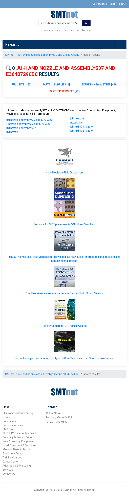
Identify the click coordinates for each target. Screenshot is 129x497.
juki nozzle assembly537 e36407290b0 (29, 119)
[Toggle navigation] (119, 44)
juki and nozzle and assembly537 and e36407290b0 (48, 54)
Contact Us (9, 473)
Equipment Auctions (14, 453)
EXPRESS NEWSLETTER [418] (99, 84)
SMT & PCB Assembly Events (20, 433)
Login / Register (118, 4)
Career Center (11, 461)
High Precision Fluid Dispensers (65, 172)
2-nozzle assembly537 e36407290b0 (28, 124)
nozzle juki (76, 122)
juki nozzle (12, 132)
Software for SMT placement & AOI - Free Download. (65, 224)
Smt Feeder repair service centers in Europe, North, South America (64, 293)
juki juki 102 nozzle (81, 130)
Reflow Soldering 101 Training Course (64, 325)
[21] (64, 91)
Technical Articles (13, 425)
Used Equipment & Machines (19, 445)
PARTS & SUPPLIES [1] (56, 84)
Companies (9, 421)
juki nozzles (77, 118)
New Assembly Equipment (18, 441)
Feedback (100, 4)
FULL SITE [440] (21, 84)
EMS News (9, 429)
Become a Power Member (77, 30)
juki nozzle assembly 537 (21, 128)
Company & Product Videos (19, 437)
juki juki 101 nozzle (81, 126)
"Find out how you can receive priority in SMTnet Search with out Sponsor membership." (65, 358)
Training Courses (12, 457)
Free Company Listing (49, 30)
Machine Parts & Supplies (18, 449)
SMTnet (9, 54)
